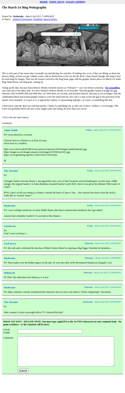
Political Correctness (22, 19)
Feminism (38, 19)
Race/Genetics (50, 19)
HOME (44, 1)
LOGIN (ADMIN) (75, 1)
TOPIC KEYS (57, 1)
